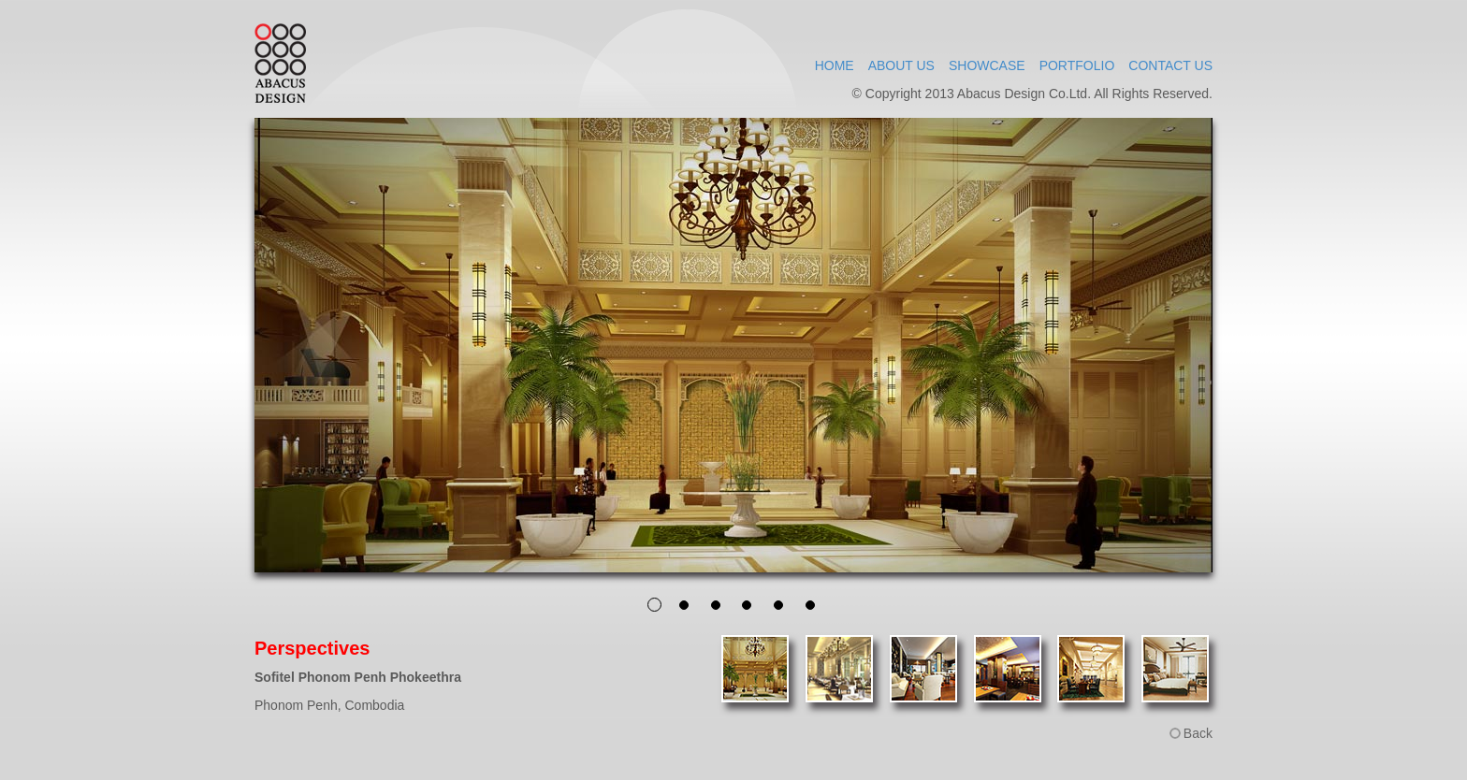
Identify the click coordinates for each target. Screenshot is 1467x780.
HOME (834, 65)
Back (1198, 733)
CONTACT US (1170, 65)
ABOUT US (901, 65)
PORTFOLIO (1077, 65)
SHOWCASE (987, 65)
